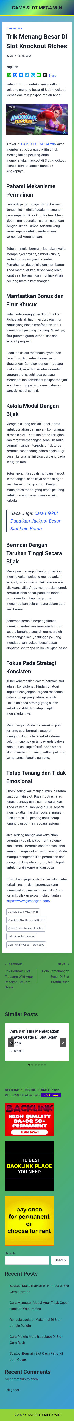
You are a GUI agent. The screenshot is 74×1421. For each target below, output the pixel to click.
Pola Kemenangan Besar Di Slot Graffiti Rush (54, 972)
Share (53, 75)
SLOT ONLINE (14, 28)
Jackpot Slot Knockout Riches (26, 920)
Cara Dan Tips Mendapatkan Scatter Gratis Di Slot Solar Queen (34, 1037)
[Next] (63, 1042)
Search (10, 1253)
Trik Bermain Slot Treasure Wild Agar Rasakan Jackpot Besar (19, 975)
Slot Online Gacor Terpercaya (26, 944)
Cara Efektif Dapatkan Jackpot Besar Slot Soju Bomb (35, 521)
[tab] (29, 1065)
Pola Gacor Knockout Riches (25, 928)
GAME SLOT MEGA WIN (23, 911)
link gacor (12, 1390)
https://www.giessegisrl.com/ (28, 901)
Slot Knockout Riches (21, 936)
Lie (11, 55)
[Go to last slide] (11, 1042)
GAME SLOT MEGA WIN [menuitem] (38, 144)
